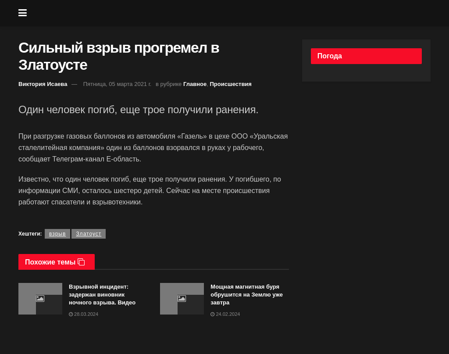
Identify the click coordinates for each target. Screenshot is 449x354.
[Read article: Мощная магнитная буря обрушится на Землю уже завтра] (182, 299)
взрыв (57, 234)
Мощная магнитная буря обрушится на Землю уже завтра (246, 294)
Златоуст (88, 234)
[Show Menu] (22, 13)
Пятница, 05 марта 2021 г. (117, 84)
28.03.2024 (83, 314)
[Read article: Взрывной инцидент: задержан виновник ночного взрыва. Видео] (40, 299)
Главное (195, 84)
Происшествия (231, 84)
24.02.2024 (225, 314)
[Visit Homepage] (231, 13)
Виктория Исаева (42, 84)
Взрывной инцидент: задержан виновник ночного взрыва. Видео (102, 294)
